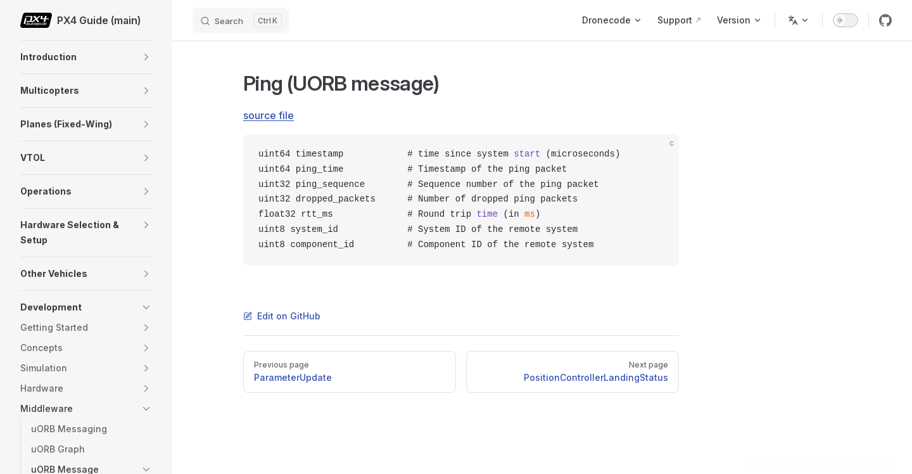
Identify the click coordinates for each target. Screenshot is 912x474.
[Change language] (798, 20)
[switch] (845, 20)
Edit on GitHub (281, 316)
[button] (146, 57)
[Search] (241, 20)
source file (268, 115)
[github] (885, 20)
